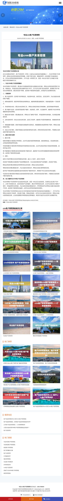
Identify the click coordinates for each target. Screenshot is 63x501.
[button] (30, 22)
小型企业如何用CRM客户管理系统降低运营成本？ (16, 427)
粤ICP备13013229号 (45, 491)
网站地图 (27, 491)
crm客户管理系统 (39, 38)
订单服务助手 (7, 456)
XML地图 (32, 491)
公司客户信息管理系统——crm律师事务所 (14, 424)
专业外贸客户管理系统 (9, 441)
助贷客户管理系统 (8, 447)
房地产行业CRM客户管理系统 (11, 470)
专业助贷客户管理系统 (9, 444)
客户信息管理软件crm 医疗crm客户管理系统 (15, 419)
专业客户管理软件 (8, 461)
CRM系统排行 (7, 464)
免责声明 (15, 491)
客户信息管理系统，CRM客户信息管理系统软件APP (17, 421)
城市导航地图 (21, 491)
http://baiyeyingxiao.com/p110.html (29, 200)
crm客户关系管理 (8, 467)
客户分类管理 (7, 453)
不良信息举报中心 (26, 495)
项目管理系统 (7, 459)
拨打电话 (31, 499)
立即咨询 (10, 499)
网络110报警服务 (37, 495)
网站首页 (12, 27)
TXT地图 (37, 491)
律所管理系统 (7, 473)
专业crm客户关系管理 (14, 200)
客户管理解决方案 (8, 450)
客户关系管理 (7, 430)
